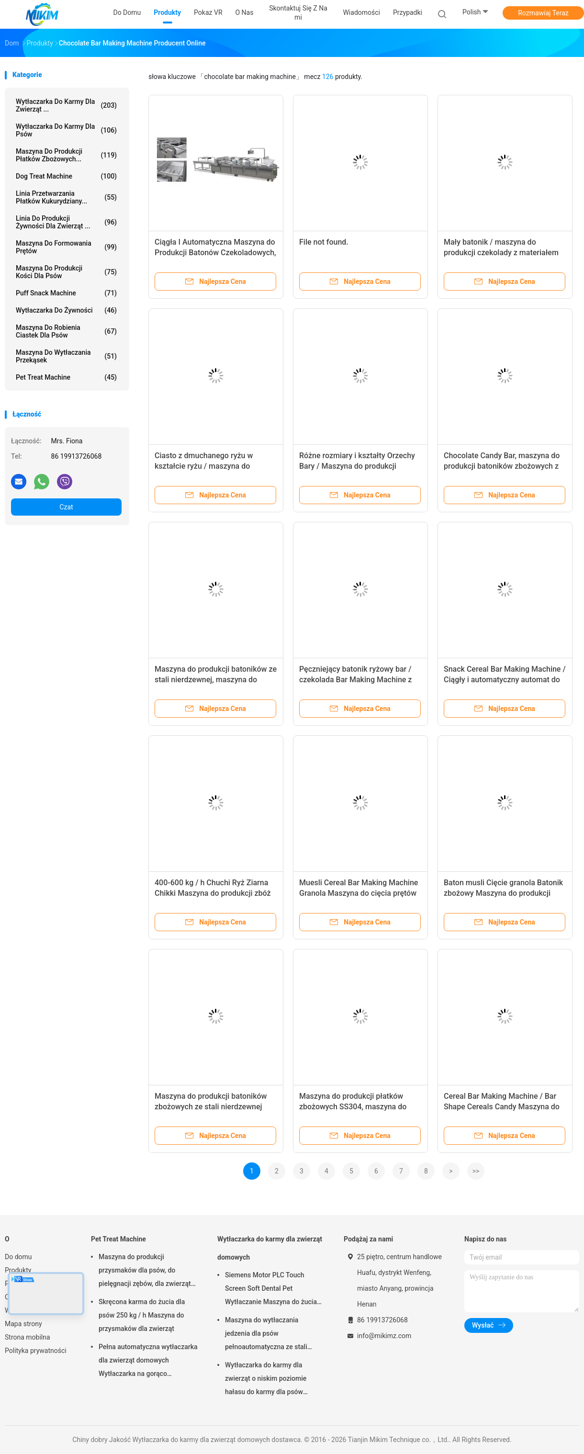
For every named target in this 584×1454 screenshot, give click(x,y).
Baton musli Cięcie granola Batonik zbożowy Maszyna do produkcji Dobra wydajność (503, 893)
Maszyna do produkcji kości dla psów (66, 272)
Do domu (18, 1257)
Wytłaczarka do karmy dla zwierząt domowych (269, 1248)
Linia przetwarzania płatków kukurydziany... (66, 197)
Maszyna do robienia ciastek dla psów (66, 331)
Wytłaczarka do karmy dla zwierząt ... (66, 105)
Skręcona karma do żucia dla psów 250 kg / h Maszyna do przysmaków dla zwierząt (142, 1315)
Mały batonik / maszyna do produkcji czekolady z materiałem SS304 (501, 252)
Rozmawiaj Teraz (543, 13)
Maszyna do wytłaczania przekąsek (66, 356)
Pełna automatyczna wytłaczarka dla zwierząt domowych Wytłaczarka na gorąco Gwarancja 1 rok (148, 1361)
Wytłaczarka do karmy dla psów (66, 130)
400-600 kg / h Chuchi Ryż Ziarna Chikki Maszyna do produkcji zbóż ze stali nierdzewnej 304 (213, 893)
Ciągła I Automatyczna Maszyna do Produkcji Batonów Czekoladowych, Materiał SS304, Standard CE (215, 252)
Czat (66, 507)
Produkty (18, 1270)
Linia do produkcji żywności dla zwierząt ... (66, 222)
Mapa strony (23, 1324)
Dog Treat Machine (66, 176)
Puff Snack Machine (66, 293)
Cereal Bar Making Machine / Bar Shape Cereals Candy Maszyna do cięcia (502, 1107)
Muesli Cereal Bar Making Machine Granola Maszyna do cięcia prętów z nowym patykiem (358, 893)
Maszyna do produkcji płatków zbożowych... (66, 155)
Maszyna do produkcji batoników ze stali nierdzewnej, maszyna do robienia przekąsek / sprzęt (216, 680)
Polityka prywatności (36, 1350)
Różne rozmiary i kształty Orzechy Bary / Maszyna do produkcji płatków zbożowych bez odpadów (357, 466)
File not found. (323, 242)
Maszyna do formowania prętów (66, 247)
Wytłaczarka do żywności (66, 310)
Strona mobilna (27, 1337)
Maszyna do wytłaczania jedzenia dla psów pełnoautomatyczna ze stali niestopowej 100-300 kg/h (266, 1334)
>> (476, 1171)
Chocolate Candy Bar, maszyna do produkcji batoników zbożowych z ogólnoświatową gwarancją (502, 466)
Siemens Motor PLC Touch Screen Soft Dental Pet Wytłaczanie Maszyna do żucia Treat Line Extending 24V (271, 1289)
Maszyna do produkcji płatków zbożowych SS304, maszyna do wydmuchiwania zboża (352, 1107)
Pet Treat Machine (66, 377)
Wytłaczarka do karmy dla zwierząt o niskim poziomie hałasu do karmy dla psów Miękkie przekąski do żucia (265, 1379)
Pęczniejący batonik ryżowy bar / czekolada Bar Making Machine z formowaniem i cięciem (355, 680)
